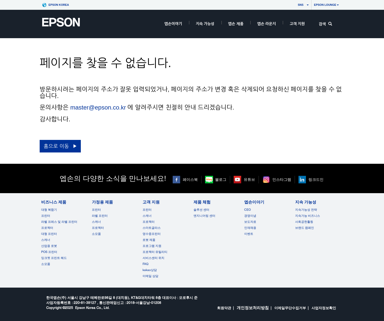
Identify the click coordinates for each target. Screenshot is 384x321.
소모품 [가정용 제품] (96, 234)
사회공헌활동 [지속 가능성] (304, 222)
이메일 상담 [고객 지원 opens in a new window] (150, 276)
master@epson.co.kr (98, 107)
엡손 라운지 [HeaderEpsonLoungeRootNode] (266, 24)
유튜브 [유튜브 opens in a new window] (249, 179)
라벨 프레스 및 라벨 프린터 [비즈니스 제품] (59, 222)
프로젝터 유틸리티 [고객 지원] (155, 252)
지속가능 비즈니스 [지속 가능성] (307, 216)
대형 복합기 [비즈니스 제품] (49, 209)
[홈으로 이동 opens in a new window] (60, 146)
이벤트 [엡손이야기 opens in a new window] (248, 234)
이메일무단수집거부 (290, 308)
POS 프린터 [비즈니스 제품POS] (49, 252)
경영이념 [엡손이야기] (250, 216)
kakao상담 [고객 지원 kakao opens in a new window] (150, 270)
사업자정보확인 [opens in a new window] (323, 308)
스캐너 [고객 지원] (147, 216)
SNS (296, 4)
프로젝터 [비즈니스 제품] (47, 228)
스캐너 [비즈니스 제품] (45, 240)
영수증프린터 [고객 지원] (152, 234)
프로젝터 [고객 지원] (149, 222)
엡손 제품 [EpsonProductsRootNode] (235, 24)
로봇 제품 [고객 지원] (149, 240)
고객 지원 (297, 24)
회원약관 (224, 308)
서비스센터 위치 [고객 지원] (153, 258)
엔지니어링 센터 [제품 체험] (204, 216)
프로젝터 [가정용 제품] (98, 228)
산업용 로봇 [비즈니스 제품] (49, 246)
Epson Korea (58, 4)
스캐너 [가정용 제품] (96, 222)
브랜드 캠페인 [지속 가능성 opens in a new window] (304, 228)
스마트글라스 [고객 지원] (152, 228)
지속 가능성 (205, 24)
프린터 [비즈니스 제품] (45, 216)
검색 (325, 24)
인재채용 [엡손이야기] (250, 228)
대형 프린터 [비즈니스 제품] (49, 234)
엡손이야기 (173, 24)
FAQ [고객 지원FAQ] (145, 264)
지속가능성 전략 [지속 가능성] (306, 209)
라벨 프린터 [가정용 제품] (100, 216)
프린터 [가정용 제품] (96, 209)
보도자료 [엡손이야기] (250, 222)
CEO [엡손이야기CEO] (247, 209)
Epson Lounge (326, 4)
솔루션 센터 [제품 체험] (201, 209)
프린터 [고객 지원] (147, 209)
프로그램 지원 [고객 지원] (152, 246)
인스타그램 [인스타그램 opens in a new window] (281, 179)
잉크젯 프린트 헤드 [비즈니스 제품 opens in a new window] (54, 258)
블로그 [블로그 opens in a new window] (220, 179)
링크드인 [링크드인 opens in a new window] (316, 179)
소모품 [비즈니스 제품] (45, 264)
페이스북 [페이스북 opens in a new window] (190, 179)
